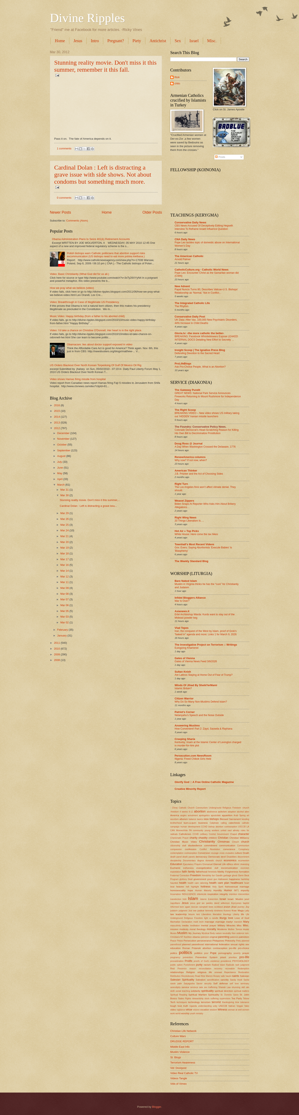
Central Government (219, 834)
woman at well (235, 1010)
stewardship (197, 998)
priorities (233, 957)
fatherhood (201, 871)
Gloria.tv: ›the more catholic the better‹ (199, 333)
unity (215, 1006)
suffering (215, 998)
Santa (246, 980)
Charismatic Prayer (179, 838)
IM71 (236, 890)
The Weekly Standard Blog (191, 561)
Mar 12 (65, 576)
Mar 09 (65, 587)
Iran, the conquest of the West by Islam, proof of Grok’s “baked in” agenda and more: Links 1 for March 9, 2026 (206, 633)
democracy (201, 856)
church (245, 841)
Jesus (78, 40)
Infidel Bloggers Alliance (190, 597)
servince (194, 987)
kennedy (209, 910)
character (243, 834)
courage (215, 853)
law (172, 914)
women (245, 1010)
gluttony (183, 879)
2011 (57, 642)
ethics (230, 864)
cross (222, 853)
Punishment (189, 965)
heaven (180, 886)
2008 (57, 660)
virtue (189, 1009)
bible (206, 819)
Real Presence (178, 968)
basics (200, 819)
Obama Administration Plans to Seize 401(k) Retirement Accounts (91, 239)
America (174, 815)
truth (185, 1006)
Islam (193, 898)
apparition (227, 815)
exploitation (175, 872)
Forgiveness (231, 871)
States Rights (184, 998)
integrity (223, 894)
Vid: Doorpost (178, 1067)
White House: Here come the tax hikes (196, 534)
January (62, 635)
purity (199, 964)
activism (222, 811)
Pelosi (180, 941)
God (190, 879)
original (213, 937)
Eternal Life (219, 864)
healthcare (236, 882)
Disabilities (232, 857)
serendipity (175, 987)
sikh (243, 987)
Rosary (216, 976)
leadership (181, 914)
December (63, 433)
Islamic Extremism (209, 899)
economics (230, 860)
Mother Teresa (235, 929)
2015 (57, 410)
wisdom (213, 1010)
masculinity (175, 925)
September (64, 450)
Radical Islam (218, 965)
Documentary (189, 860)
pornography (225, 953)
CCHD (195, 834)
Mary (246, 921)
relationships (177, 972)
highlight (195, 887)
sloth (172, 991)
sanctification (213, 980)
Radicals (230, 965)
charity (193, 837)
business (203, 823)
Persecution (190, 940)
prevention (188, 957)
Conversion (204, 853)
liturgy (223, 917)
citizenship (175, 845)
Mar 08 (65, 593)
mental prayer (208, 925)
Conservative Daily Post (190, 316)
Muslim (182, 933)
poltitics (198, 953)
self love (234, 983)
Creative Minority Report (190, 788)
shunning (236, 987)
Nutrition (188, 937)
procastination (177, 961)
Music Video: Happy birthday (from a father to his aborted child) (87, 316)
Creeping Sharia (185, 739)
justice (200, 910)
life (242, 914)
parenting (223, 936)
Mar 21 (65, 536)
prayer (245, 953)
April (60, 479)
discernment (243, 857)
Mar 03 (65, 616)
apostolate (216, 815)
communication (227, 845)
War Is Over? (182, 600)
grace (210, 879)
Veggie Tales (243, 1006)
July (59, 461)
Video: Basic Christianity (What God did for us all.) (79, 274)
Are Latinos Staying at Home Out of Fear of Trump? (204, 674)
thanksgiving (228, 1002)
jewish (227, 907)
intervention (243, 894)
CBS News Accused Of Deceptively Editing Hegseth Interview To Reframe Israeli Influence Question (204, 227)
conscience (229, 849)
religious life (204, 972)
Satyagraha (189, 983)
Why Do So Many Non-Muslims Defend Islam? (201, 701)
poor (206, 953)
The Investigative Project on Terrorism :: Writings (206, 644)
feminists (212, 872)
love (230, 917)
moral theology (198, 929)
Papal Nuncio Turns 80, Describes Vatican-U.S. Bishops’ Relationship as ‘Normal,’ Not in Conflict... (206, 291)
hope (190, 890)
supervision (225, 998)
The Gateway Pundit (187, 389)
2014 (57, 416)
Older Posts (152, 212)
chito (177, 83)
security (207, 983)
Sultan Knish (183, 671)
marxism (238, 922)
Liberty (236, 914)
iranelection (175, 899)
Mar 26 (65, 519)
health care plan (219, 882)
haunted (174, 883)
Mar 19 (65, 547)
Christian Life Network (183, 1031)
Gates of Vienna (185, 658)
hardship (245, 879)
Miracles (231, 925)
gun (215, 879)
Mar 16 (65, 564)
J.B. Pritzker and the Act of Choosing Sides (199, 473)
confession (190, 849)
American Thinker (186, 470)
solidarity (195, 991)
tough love (176, 1006)
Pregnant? (115, 40)
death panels (189, 857)
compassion (176, 849)
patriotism (244, 937)
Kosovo (227, 910)
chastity (203, 837)
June (60, 467)
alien (247, 812)
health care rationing (198, 883)
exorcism (245, 868)
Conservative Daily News (190, 222)
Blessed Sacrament (230, 819)
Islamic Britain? (183, 688)
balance (192, 819)
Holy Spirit (217, 887)
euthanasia (188, 868)
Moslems (222, 929)
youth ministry (196, 1013)
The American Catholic (189, 256)
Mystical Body (208, 933)
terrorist (216, 1002)
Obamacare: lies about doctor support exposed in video (99, 344)
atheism (183, 819)
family (191, 871)
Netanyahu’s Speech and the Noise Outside (199, 715)
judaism (174, 910)
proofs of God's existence (206, 961)
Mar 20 (65, 542)
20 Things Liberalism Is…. (189, 520)
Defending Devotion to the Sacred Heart (197, 353)
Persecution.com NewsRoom (193, 755)
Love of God (242, 918)
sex (201, 987)
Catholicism (185, 834)
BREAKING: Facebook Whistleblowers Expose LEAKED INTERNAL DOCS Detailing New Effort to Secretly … (206, 338)
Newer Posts (60, 212)
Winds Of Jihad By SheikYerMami (196, 685)
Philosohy (230, 940)
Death (246, 853)
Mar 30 (65, 495)
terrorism (206, 1002)
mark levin (198, 922)
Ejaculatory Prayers (192, 864)
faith (184, 871)
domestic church (213, 860)
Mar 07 (65, 599)
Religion (190, 972)
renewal (218, 972)
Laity (247, 910)
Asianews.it (182, 611)
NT (181, 937)
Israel (194, 40)
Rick (177, 77)
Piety (136, 40)
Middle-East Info (180, 1046)
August (61, 456)
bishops (214, 819)
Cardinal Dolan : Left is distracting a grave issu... (88, 505)
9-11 (191, 812)
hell (187, 887)
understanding (205, 1006)
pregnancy (175, 957)
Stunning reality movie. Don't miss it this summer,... (90, 500)
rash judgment (242, 965)
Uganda (193, 1006)
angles (183, 815)
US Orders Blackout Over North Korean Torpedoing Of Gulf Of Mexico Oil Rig (95, 365)
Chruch (235, 842)
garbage (227, 875)
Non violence (238, 933)
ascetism (174, 819)
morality (211, 929)
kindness (218, 910)
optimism (205, 937)
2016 (57, 405)
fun (213, 875)
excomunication (229, 868)
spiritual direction (224, 991)
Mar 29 (65, 513)
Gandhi (219, 875)
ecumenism (243, 860)
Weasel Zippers (184, 500)
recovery (218, 968)
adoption (232, 812)
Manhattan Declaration (181, 922)
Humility (217, 890)
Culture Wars (178, 1036)
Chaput (233, 834)
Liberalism (206, 914)
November (63, 438)
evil (216, 868)
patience (234, 937)
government (200, 879)
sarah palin (176, 983)
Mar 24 (65, 530)
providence (226, 961)
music (246, 929)
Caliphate (214, 823)
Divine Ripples (87, 18)
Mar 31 (65, 489)
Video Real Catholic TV (184, 1073)
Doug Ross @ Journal (188, 443)
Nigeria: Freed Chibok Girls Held (193, 758)
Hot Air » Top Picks (187, 531)
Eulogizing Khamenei (187, 647)
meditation (195, 925)
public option (176, 965)
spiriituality (207, 990)
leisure (191, 914)
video (173, 1009)
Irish (184, 899)
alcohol (240, 812)
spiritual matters (241, 991)
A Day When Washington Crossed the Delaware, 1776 (205, 446)
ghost (234, 875)
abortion (200, 811)
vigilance (181, 1010)
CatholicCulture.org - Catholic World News (201, 269)
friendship (206, 875)
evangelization (204, 868)
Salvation (201, 979)
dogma (200, 860)
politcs (173, 953)
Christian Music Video (183, 842)
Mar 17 (65, 559)
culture (238, 853)
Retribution (175, 976)
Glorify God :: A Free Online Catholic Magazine (204, 782)
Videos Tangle (178, 1078)
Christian (223, 837)
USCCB (223, 1006)
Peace (173, 941)
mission (174, 929)
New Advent (182, 286)
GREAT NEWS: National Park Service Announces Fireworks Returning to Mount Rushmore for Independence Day (208, 396)
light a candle (211, 918)
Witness (222, 1009)
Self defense (220, 983)
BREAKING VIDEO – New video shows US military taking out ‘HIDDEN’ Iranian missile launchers (207, 415)
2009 (57, 654)
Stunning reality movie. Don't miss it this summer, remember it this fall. (105, 66)
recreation (230, 968)
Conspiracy (243, 849)
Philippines (218, 940)
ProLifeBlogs (183, 363)
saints (235, 975)
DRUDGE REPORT (182, 1041)
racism (207, 965)
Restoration (243, 972)
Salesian (244, 976)
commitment (210, 845)
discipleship (175, 860)
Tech (172, 1002)
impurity (245, 890)
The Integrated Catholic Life (192, 303)
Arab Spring (239, 815)
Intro (95, 40)
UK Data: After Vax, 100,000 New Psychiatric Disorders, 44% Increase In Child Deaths (206, 321)
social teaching (183, 991)
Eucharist (175, 868)
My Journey (194, 933)
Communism (243, 845)
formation (244, 871)
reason (192, 968)
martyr (229, 922)
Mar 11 (65, 582)
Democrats (214, 856)
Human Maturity (203, 890)
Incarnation (175, 894)
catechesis (234, 823)
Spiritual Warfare (197, 994)
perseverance (204, 940)
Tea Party (236, 998)
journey (241, 907)
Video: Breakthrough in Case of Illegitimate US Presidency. (84, 302)
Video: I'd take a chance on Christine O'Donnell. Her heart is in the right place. (96, 330)
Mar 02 (65, 622)
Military (221, 925)
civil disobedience (192, 845)
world (178, 1013)
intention (233, 894)
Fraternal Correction (179, 875)
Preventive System (206, 957)
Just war (192, 910)
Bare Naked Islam (186, 580)
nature (219, 933)
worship (185, 1013)
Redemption (243, 968)
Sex (178, 40)
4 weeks (184, 812)
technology (194, 1002)
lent (198, 914)
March (61, 484)
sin (247, 987)
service (185, 987)
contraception (190, 853)
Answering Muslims (187, 725)
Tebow (246, 998)
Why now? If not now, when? (191, 460)
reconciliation (205, 968)
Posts (220, 157)
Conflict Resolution (210, 849)
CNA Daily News (185, 239)
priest (223, 957)
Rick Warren (207, 976)
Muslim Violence (180, 1051)
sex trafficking (210, 987)
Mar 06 (65, 605)
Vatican (231, 1006)
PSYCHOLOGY (240, 961)
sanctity (225, 979)
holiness (205, 886)
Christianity (207, 841)
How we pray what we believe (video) (72, 287)
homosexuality (178, 890)
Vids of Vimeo (178, 1083)
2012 (57, 428)
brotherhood (176, 823)
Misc (239, 925)
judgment (183, 910)
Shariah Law (224, 987)
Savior (199, 983)
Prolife (188, 960)
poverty (237, 953)
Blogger (156, 1106)
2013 (57, 422)
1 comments (64, 148)
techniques (181, 1002)
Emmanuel (207, 864)
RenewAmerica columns (190, 457)
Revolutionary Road (190, 976)
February (63, 629)
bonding (245, 819)
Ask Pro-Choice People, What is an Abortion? (200, 366)
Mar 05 (65, 611)
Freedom (195, 875)
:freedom (174, 812)
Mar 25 (65, 524)
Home (60, 40)
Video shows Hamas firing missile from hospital (78, 379)
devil (223, 856)
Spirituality (213, 994)
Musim (173, 933)
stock (207, 998)
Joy (247, 907)
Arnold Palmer (183, 259)
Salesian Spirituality (182, 979)
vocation (204, 1009)
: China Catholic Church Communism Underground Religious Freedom (205, 808)
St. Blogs (175, 1057)
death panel (176, 857)
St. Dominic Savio (230, 995)
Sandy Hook (236, 980)
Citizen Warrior (184, 698)
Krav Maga (238, 910)
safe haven (226, 976)
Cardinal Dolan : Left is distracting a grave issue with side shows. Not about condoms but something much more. (102, 174)
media (185, 925)
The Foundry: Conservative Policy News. (200, 426)
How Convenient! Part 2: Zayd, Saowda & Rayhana (203, 728)
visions (196, 1010)
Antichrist (158, 40)
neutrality (226, 933)
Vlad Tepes (182, 627)
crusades (229, 853)
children (212, 838)
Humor (228, 890)
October (62, 444)
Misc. (212, 40)
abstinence (212, 812)
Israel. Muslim (235, 899)
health (182, 882)
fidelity (220, 871)
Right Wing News (185, 517)
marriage (220, 922)
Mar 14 (65, 570)
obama (196, 937)
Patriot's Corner (185, 712)
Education (176, 864)
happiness (234, 879)
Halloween (223, 879)
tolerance (244, 1002)
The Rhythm (182, 306)
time (237, 1002)
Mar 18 (65, 553)
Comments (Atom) (77, 220)
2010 (57, 648)
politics (185, 952)
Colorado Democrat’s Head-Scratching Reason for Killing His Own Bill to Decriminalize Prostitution (207, 431)
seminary (244, 983)
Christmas (224, 841)
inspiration (212, 894)
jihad (233, 907)
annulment (193, 815)
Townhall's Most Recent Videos (194, 544)
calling (224, 823)
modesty (184, 929)
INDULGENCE (189, 894)
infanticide (201, 894)
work (172, 1013)
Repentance (230, 972)
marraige (209, 922)
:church (245, 808)
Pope (213, 953)
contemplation (177, 853)
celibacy (204, 834)
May (60, 473)
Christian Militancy (239, 838)
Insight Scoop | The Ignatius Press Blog (200, 350)
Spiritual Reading (178, 995)
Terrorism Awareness (182, 1062)
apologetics (204, 815)
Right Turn (181, 483)
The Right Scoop (185, 409)
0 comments (64, 197)
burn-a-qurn (190, 823)
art (248, 815)
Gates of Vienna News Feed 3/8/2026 (196, 661)
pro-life (244, 957)
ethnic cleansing (241, 864)
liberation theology (222, 914)
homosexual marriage (237, 886)
